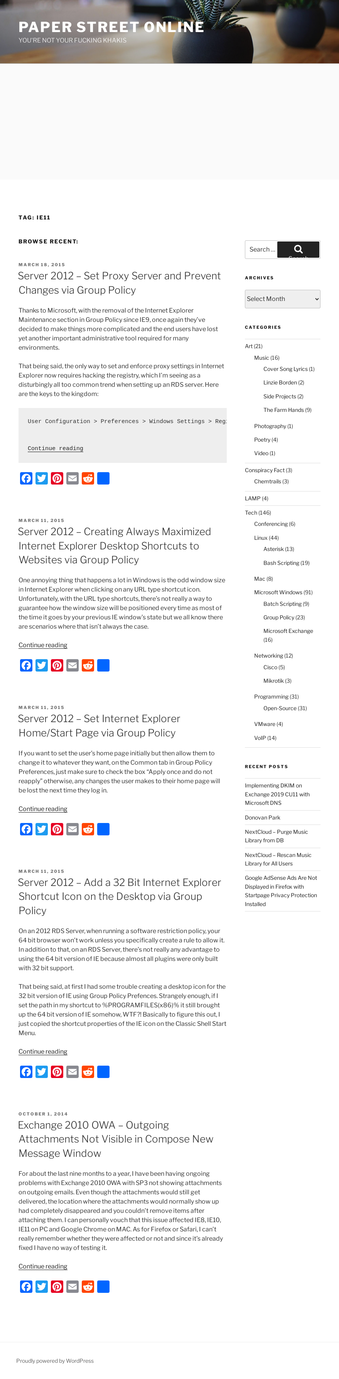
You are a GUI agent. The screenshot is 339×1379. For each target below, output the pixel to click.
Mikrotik (273, 680)
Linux (261, 537)
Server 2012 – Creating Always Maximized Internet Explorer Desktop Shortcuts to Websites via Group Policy (114, 545)
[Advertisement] (169, 122)
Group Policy (278, 617)
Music (261, 357)
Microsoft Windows (278, 592)
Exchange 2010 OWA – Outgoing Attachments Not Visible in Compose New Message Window (116, 1139)
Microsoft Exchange (288, 630)
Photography (270, 426)
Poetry (262, 439)
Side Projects (279, 396)
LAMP (253, 498)
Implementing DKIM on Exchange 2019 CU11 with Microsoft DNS (277, 794)
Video (261, 453)
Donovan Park (262, 817)
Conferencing (271, 523)
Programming (271, 696)
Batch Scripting (282, 603)
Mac (259, 578)
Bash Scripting (281, 562)
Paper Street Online (112, 27)
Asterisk (273, 549)
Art (249, 346)
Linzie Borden (280, 382)
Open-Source (280, 708)
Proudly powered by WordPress (55, 1360)
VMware (264, 724)
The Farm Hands (283, 409)
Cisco (270, 667)
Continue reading (55, 448)
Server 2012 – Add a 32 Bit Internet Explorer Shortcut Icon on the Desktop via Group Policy (119, 896)
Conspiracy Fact (265, 470)
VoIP (260, 738)
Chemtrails (267, 481)
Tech (251, 512)
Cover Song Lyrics (285, 369)
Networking (268, 655)
